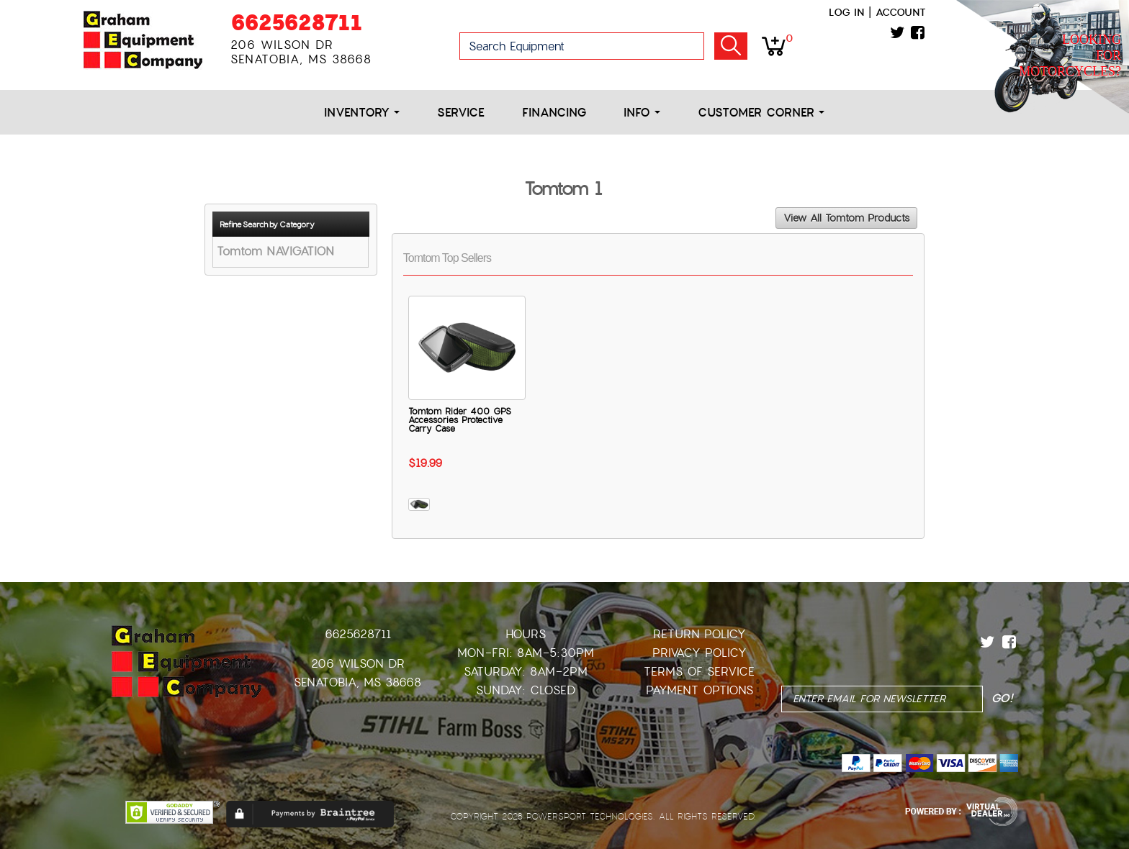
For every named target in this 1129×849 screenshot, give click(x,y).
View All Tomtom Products (846, 218)
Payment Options (699, 690)
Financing (554, 112)
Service (461, 112)
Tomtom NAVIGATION (275, 251)
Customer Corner (761, 112)
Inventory (362, 112)
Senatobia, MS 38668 (357, 682)
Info (642, 112)
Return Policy (699, 634)
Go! (730, 46)
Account (901, 12)
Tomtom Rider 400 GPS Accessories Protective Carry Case (459, 420)
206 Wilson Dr (358, 663)
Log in (846, 12)
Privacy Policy (699, 652)
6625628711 (296, 22)
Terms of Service (699, 671)
